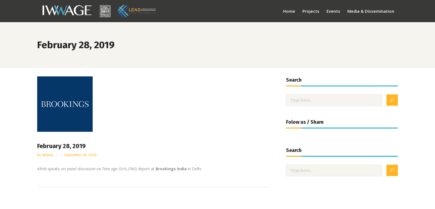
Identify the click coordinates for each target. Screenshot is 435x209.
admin (48, 155)
